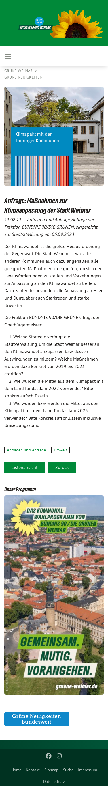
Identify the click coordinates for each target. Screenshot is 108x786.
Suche (68, 769)
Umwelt (60, 450)
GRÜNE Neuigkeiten (23, 77)
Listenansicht (24, 467)
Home (16, 769)
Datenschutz (54, 781)
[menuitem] (16, 768)
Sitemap (51, 769)
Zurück (62, 467)
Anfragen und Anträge (26, 450)
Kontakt (33, 769)
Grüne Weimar (19, 70)
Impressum (87, 769)
